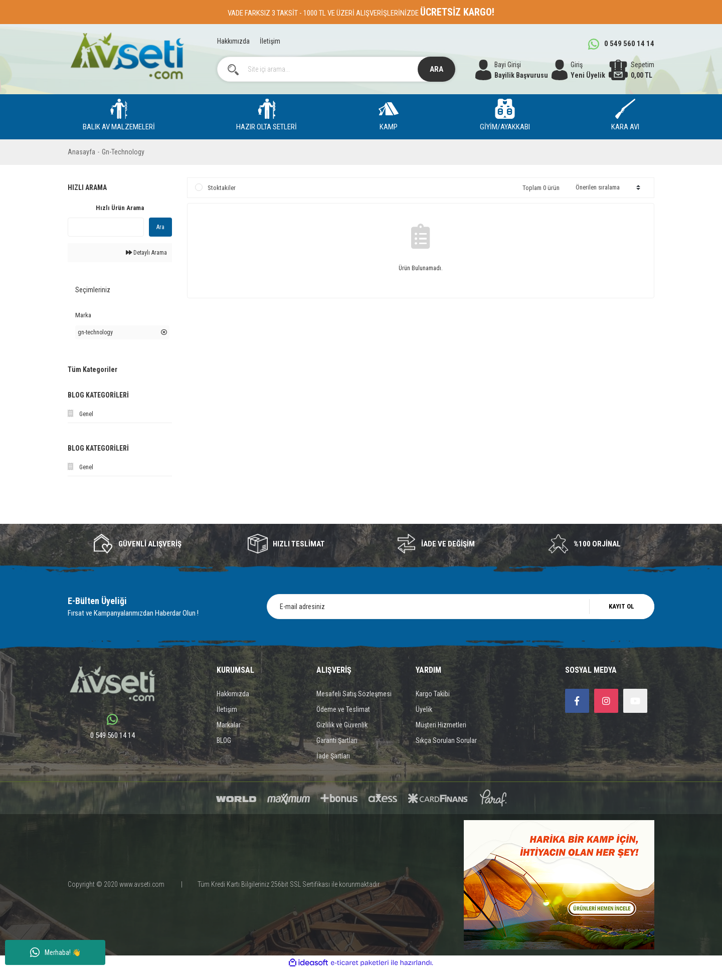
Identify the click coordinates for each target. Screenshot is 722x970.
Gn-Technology (123, 152)
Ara (160, 227)
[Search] (336, 69)
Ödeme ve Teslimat (343, 709)
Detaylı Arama (146, 252)
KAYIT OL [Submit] (621, 606)
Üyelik (424, 709)
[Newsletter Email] (460, 606)
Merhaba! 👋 (55, 952)
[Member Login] (578, 70)
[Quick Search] (106, 227)
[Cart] (631, 70)
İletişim (270, 41)
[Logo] (127, 56)
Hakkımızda (233, 41)
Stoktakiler (222, 187)
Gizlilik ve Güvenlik (342, 725)
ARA (436, 69)
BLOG (224, 740)
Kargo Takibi (433, 694)
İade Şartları (333, 756)
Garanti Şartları (336, 740)
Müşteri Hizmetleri (441, 725)
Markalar (229, 725)
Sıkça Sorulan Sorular (446, 740)
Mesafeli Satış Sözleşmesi (354, 694)
